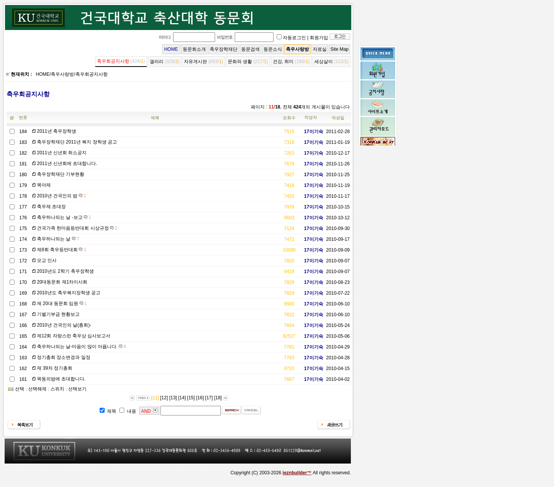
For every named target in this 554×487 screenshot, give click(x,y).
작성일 (338, 117)
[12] (164, 397)
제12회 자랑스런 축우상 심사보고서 (73, 336)
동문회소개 (194, 49)
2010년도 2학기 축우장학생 (65, 271)
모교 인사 (47, 260)
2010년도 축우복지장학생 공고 (68, 292)
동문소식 (273, 49)
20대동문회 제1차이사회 (62, 282)
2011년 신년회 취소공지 (62, 152)
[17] (209, 397)
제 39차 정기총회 (54, 368)
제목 (155, 117)
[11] (155, 397)
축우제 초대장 (51, 206)
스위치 (57, 389)
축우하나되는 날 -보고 (64, 217)
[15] (191, 397)
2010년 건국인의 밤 (61, 195)
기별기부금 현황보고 (58, 314)
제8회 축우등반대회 (61, 249)
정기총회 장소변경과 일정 (63, 357)
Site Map (339, 49)
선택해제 (37, 389)
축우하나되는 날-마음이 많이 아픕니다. (81, 346)
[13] (173, 397)
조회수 (289, 117)
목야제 (44, 185)
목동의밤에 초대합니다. (61, 379)
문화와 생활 (240, 61)
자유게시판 (195, 61)
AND (146, 411)
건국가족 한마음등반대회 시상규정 (77, 228)
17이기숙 (311, 131)
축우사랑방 (297, 49)
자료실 (320, 49)
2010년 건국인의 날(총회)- (64, 325)
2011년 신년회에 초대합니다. (67, 163)
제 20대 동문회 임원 (62, 303)
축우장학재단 (223, 49)
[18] (218, 397)
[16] (200, 397)
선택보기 (77, 389)
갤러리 (157, 61)
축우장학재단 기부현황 (60, 174)
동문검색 (250, 49)
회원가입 (319, 37)
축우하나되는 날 (58, 239)
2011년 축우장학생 (56, 131)
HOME (171, 49)
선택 (19, 389)
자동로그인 (294, 37)
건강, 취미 (283, 61)
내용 (131, 411)
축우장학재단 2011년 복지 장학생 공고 (77, 142)
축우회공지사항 (113, 61)
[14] (182, 397)
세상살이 (323, 61)
